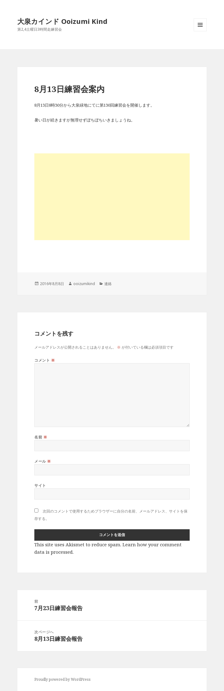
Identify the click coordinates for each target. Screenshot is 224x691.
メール (42, 461)
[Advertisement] (112, 196)
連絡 (108, 283)
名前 (40, 437)
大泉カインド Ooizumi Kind (65, 21)
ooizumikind (84, 283)
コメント (44, 360)
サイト (40, 485)
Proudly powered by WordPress (62, 679)
